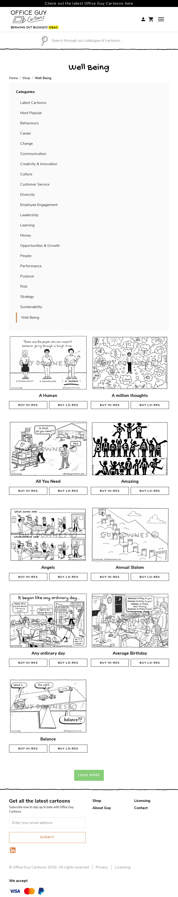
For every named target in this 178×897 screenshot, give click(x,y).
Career (25, 133)
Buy (28, 405)
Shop (96, 800)
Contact (141, 807)
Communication (33, 153)
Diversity (27, 194)
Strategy (27, 296)
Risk (23, 286)
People (25, 255)
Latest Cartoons (33, 102)
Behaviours (29, 123)
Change (26, 143)
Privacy (102, 867)
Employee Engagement (38, 204)
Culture (26, 174)
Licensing (142, 800)
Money (25, 235)
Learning (27, 225)
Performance (30, 266)
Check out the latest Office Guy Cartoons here (89, 3)
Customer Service (34, 184)
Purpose (27, 276)
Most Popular (31, 113)
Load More (89, 775)
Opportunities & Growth (40, 245)
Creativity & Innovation (38, 164)
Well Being (30, 317)
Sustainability (31, 306)
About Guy (101, 807)
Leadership (29, 215)
